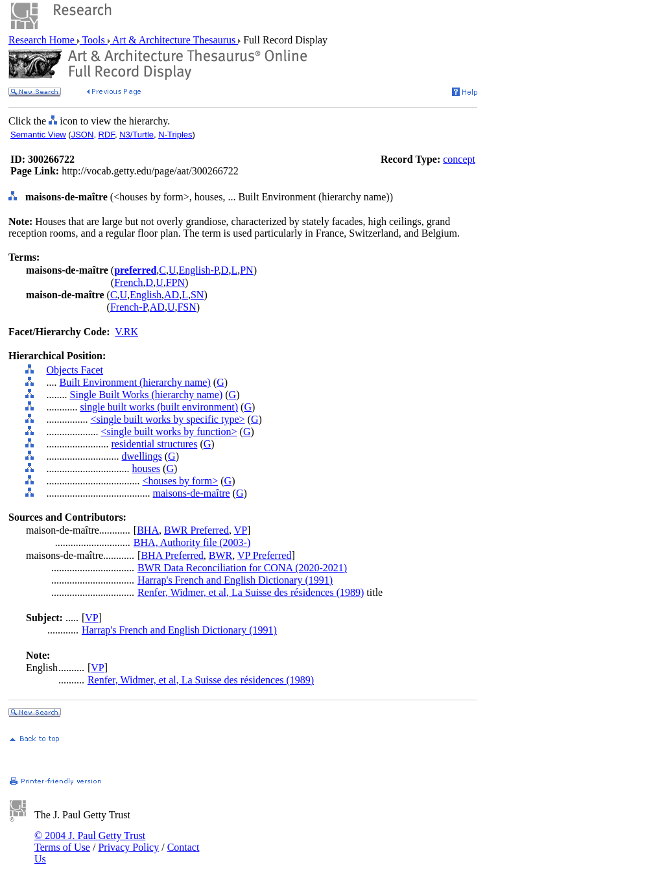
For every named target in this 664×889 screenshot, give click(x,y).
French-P (128, 307)
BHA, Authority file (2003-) (192, 542)
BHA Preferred (172, 555)
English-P (199, 270)
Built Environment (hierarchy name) (135, 382)
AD (171, 294)
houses (146, 468)
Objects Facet (75, 369)
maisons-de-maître (191, 493)
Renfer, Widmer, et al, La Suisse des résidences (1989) (250, 592)
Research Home (42, 39)
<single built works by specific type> (168, 419)
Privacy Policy (128, 847)
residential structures (155, 443)
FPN (175, 282)
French (128, 282)
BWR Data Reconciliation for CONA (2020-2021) (242, 567)
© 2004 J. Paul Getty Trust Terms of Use (89, 841)
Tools (94, 39)
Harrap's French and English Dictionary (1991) (235, 580)
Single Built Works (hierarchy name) (146, 394)
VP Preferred (264, 555)
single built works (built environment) (159, 406)
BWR (220, 555)
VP (240, 530)
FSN (186, 307)
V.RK (126, 331)
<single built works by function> (169, 431)
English (145, 294)
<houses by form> (181, 480)
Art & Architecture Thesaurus (174, 39)
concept (459, 159)
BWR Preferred (196, 530)
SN (197, 294)
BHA (148, 530)
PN (246, 270)
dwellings (142, 456)
